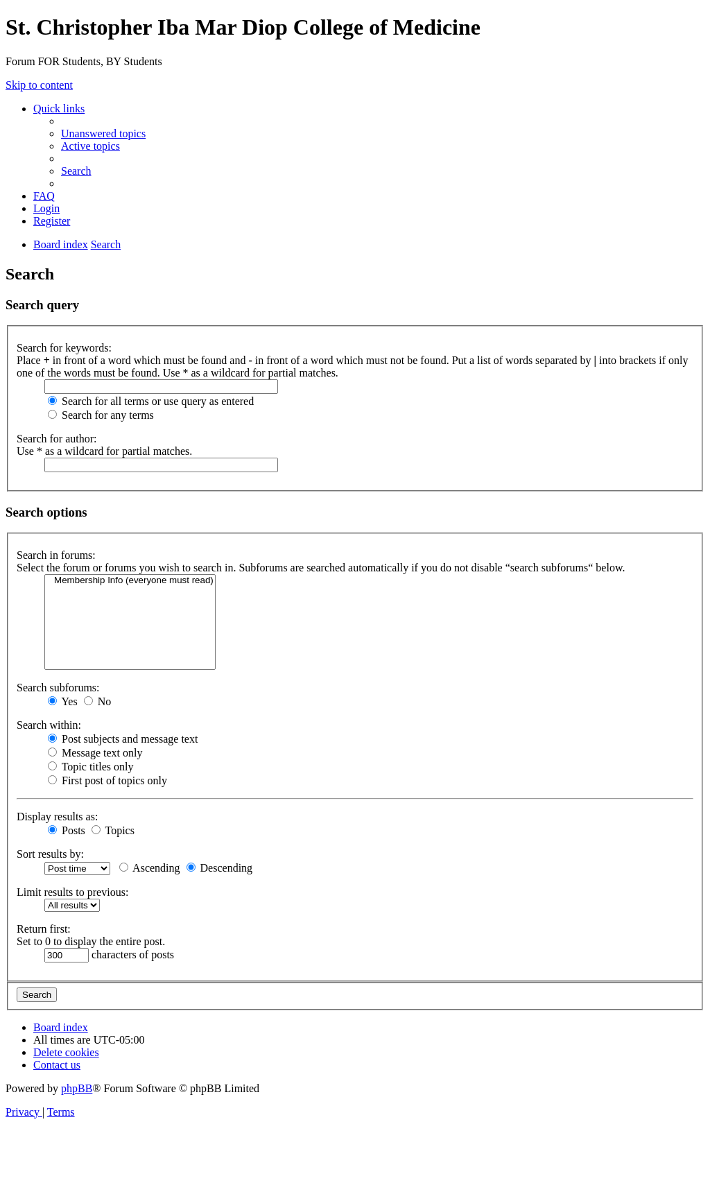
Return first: (44, 929)
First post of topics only (107, 780)
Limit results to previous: (72, 892)
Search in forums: (56, 555)
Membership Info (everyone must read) (130, 581)
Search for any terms (101, 415)
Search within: (49, 725)
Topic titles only (90, 766)
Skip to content (39, 85)
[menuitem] (103, 133)
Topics (113, 830)
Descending (220, 868)
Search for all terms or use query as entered (151, 401)
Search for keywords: (64, 348)
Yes (63, 701)
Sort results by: (50, 854)
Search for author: (57, 438)
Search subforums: (58, 687)
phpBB (76, 1088)
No (98, 701)
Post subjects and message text (123, 739)
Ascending (149, 868)
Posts (66, 830)
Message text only (95, 753)
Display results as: (57, 816)
